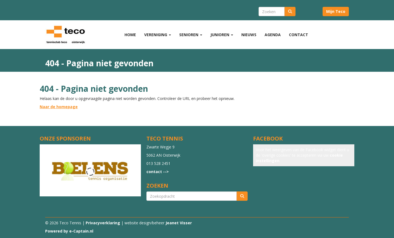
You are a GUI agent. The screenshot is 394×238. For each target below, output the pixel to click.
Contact (298, 34)
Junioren (221, 34)
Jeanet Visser (179, 222)
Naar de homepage (59, 106)
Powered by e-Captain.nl (69, 231)
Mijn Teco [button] (335, 11)
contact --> (157, 171)
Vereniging (157, 34)
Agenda (273, 34)
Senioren (190, 34)
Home (130, 34)
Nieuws (248, 34)
